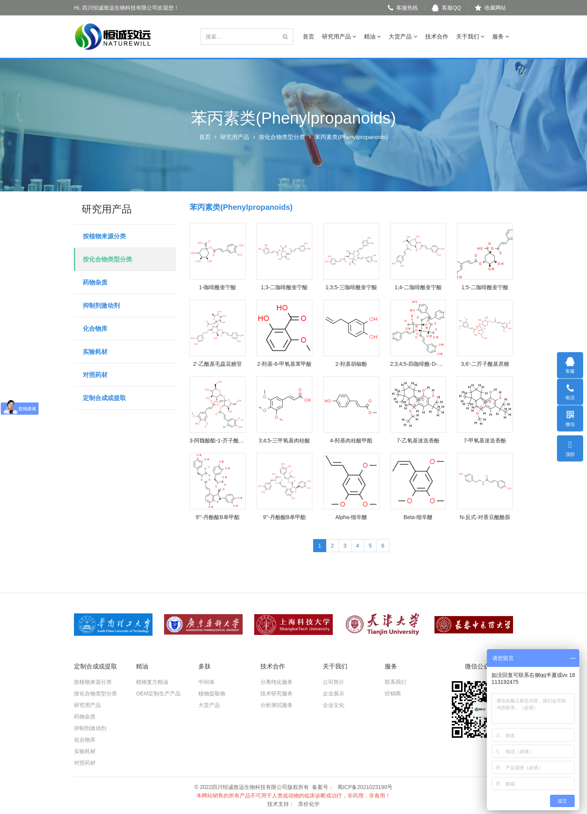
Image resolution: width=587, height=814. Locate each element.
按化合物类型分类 (282, 137)
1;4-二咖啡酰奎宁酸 (418, 287)
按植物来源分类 (104, 236)
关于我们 (470, 36)
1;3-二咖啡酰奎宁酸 (284, 287)
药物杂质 (95, 282)
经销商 (393, 693)
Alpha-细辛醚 (351, 517)
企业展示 (333, 693)
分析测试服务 (276, 705)
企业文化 (333, 705)
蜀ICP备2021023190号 (364, 787)
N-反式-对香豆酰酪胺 (485, 517)
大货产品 (403, 36)
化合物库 (95, 328)
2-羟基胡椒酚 (351, 364)
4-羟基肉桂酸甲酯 (351, 440)
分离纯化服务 (276, 682)
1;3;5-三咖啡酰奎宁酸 (351, 287)
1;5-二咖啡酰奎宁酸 (484, 287)
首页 (308, 36)
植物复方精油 (152, 682)
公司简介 (333, 682)
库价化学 (309, 804)
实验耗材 (95, 351)
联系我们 (395, 682)
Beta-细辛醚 (418, 517)
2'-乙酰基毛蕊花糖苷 (217, 364)
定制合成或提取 (104, 398)
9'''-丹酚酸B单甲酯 (218, 517)
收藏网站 (490, 8)
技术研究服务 (276, 693)
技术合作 (436, 36)
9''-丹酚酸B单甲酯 (284, 517)
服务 (500, 36)
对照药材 (95, 375)
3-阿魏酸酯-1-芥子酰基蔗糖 (218, 440)
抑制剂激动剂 (101, 305)
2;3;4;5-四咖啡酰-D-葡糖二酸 (418, 364)
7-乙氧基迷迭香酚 (418, 440)
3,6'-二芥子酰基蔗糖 (485, 364)
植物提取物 (211, 693)
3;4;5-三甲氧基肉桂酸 (284, 440)
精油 (372, 36)
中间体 (206, 682)
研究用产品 (339, 36)
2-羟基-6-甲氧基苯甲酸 (284, 364)
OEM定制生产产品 (158, 693)
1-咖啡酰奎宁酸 (217, 287)
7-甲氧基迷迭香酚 (485, 440)
